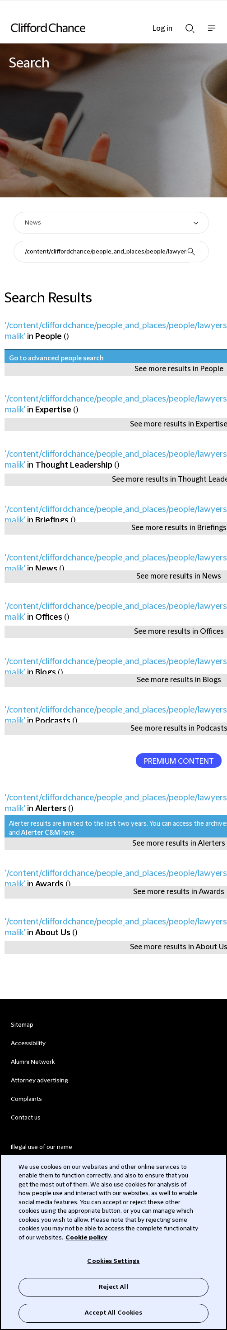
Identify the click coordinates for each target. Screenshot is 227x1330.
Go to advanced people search (56, 358)
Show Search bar (190, 28)
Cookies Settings (113, 1261)
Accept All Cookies (113, 1312)
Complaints (26, 1099)
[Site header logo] (100, 27)
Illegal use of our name (41, 1147)
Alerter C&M (40, 833)
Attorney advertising (39, 1080)
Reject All (113, 1287)
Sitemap (22, 1025)
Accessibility (28, 1043)
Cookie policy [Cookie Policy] (86, 1237)
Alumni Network (33, 1062)
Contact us (26, 1117)
